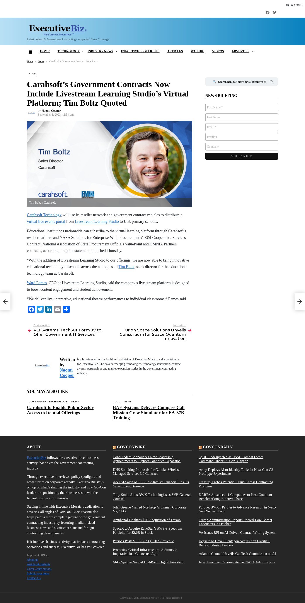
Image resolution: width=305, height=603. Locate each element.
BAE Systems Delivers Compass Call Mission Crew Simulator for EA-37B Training (149, 412)
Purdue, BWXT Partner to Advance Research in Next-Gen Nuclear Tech (237, 509)
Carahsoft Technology (44, 215)
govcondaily (218, 447)
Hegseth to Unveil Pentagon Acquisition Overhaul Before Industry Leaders (234, 543)
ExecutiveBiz (36, 458)
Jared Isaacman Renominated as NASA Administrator (237, 562)
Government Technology (48, 401)
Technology (69, 51)
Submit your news (38, 573)
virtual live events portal (46, 221)
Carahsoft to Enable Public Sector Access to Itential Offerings (60, 410)
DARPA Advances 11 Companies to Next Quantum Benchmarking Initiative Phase (235, 497)
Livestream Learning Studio (97, 221)
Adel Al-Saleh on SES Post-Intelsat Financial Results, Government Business (151, 484)
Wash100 (197, 51)
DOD (118, 401)
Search (271, 82)
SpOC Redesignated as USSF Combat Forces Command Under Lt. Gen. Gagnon (231, 459)
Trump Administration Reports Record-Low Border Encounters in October (235, 522)
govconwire (131, 447)
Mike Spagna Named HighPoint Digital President (148, 562)
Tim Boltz (127, 267)
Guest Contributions (39, 569)
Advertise (240, 51)
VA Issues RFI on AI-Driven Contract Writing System (237, 533)
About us (32, 559)
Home (45, 51)
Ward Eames (37, 283)
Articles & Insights (38, 564)
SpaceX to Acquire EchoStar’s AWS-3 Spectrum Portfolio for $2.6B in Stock (147, 530)
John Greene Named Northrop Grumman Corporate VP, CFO (149, 509)
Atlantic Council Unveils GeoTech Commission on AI (237, 554)
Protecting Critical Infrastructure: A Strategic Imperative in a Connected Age (145, 552)
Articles (175, 51)
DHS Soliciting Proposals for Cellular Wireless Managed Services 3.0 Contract (146, 472)
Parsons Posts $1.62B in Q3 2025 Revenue (143, 541)
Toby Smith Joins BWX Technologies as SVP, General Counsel (152, 497)
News (75, 401)
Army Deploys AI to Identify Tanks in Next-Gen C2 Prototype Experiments (236, 472)
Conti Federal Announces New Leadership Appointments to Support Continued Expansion (147, 459)
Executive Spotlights (140, 51)
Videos (218, 51)
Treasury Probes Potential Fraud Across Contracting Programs (236, 484)
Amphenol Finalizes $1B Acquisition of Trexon (147, 520)
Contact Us (34, 578)
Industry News (100, 51)
